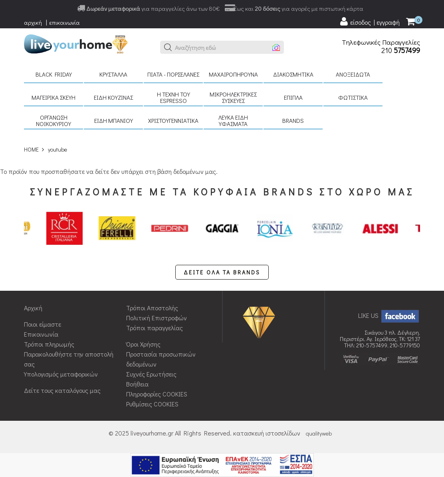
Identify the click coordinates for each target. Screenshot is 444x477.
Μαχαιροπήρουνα (233, 74)
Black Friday (54, 74)
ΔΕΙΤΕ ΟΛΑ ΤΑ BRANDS (222, 272)
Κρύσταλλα (113, 74)
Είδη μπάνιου (113, 120)
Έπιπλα (293, 97)
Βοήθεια (137, 384)
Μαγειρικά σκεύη (53, 97)
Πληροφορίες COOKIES (156, 394)
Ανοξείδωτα (353, 74)
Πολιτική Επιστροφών (156, 317)
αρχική (33, 22)
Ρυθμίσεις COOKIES (152, 404)
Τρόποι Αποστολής (152, 308)
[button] (168, 47)
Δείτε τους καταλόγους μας (62, 390)
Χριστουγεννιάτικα (173, 120)
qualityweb (319, 433)
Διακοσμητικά (293, 74)
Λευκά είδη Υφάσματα (233, 120)
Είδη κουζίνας (113, 97)
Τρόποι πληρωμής (49, 344)
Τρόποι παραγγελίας (154, 327)
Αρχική (33, 308)
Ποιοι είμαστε (42, 324)
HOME (31, 149)
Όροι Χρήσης (143, 344)
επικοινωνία (64, 22)
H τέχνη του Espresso (173, 97)
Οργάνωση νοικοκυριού (53, 120)
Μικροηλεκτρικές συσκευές (233, 97)
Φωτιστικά (353, 97)
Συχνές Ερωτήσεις (151, 374)
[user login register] (369, 21)
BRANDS (293, 120)
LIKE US (389, 315)
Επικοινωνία (41, 334)
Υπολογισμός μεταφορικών (61, 374)
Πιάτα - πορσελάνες (173, 74)
